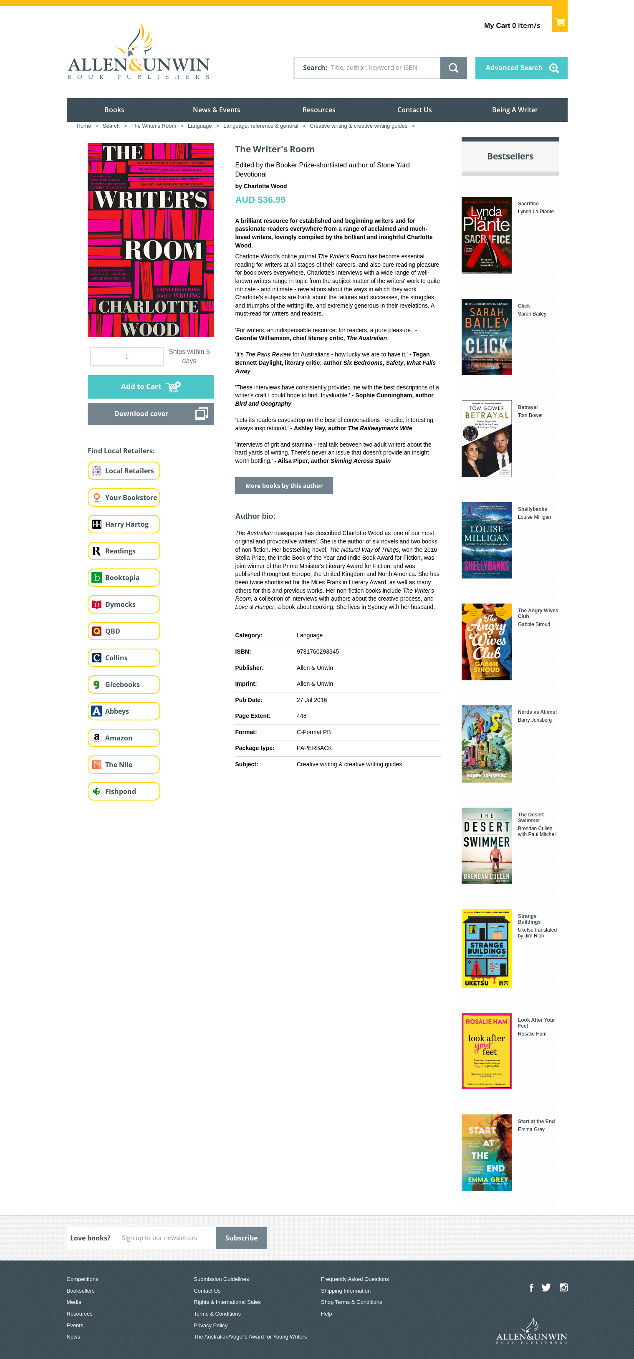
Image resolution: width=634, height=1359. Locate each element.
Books (114, 109)
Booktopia (122, 577)
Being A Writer (515, 109)
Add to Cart (141, 386)
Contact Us (414, 109)
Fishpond (120, 791)
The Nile (118, 764)
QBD (112, 631)
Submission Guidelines (221, 1279)
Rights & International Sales (227, 1302)
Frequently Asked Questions (355, 1279)
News (74, 1337)
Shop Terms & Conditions (351, 1302)
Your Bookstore (131, 497)
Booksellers (81, 1291)
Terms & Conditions (217, 1314)
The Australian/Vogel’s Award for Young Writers (250, 1337)
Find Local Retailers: (121, 450)
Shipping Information (346, 1291)
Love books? (90, 1238)
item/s (512, 25)
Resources (319, 109)
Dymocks (120, 604)
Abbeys (117, 711)
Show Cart (560, 19)
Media (74, 1302)
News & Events (216, 109)
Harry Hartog (127, 524)
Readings (120, 551)
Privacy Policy (210, 1325)
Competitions (83, 1279)
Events (75, 1325)
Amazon (119, 738)
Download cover (141, 413)
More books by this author (284, 486)
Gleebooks (122, 684)
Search (314, 67)
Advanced (514, 67)
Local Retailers (129, 470)
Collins (116, 657)
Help (326, 1314)
